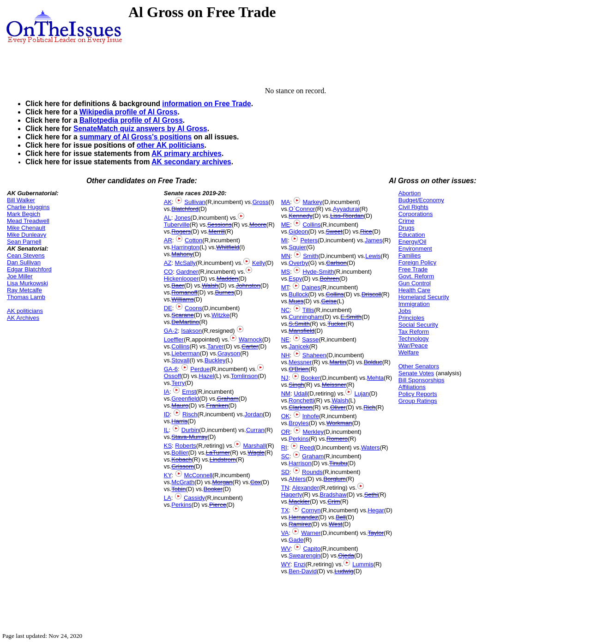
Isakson (191, 330)
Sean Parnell (24, 241)
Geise (329, 301)
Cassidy (194, 497)
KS (168, 445)
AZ (168, 262)
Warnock (250, 339)
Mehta (375, 377)
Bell (341, 517)
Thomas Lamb (26, 297)
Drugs (406, 227)
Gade (296, 539)
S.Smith (299, 323)
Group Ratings (417, 400)
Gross (261, 201)
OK (285, 416)
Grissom (182, 466)
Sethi (371, 494)
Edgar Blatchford (29, 269)
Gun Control (414, 283)
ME (285, 224)
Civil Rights (413, 207)
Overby (298, 262)
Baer (177, 285)
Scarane (182, 315)
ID (167, 414)
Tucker (336, 323)
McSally (185, 262)
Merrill (217, 231)
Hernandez (303, 517)
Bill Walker (21, 200)
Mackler (299, 501)
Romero (337, 438)
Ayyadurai (346, 208)
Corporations (415, 213)
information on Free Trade (206, 104)
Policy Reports (417, 393)
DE (168, 308)
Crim (333, 501)
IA (166, 391)
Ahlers (297, 478)
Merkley (313, 431)
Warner (310, 532)
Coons (193, 308)
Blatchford (185, 208)
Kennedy (300, 215)
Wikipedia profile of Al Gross (128, 112)
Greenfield (185, 398)
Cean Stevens (26, 255)
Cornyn (311, 510)
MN (285, 255)
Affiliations (412, 387)
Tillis (308, 309)
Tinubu (338, 463)
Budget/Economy (421, 200)
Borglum (335, 478)
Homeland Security (423, 297)
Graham (228, 398)
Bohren (329, 278)
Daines (311, 287)
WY (285, 564)
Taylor (376, 532)
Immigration (414, 303)
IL (166, 429)
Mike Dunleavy (26, 234)
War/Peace (413, 345)
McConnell (198, 475)
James (373, 240)
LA (167, 497)
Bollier (179, 452)
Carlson (336, 262)
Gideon (298, 231)
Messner (300, 362)
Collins (180, 346)
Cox (255, 482)
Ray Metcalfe (24, 290)
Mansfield (301, 330)
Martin (338, 362)
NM (285, 393)
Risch (190, 414)
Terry (178, 382)
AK (168, 201)
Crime (406, 220)
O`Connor (302, 208)
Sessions (219, 224)
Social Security (418, 324)
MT (285, 287)
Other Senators (418, 366)
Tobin (178, 489)
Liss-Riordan (347, 215)
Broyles (298, 423)
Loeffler (174, 339)
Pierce (217, 504)
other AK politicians (171, 145)
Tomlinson (244, 375)
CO (168, 271)
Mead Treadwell (28, 220)
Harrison (300, 463)
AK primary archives (186, 153)
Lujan (361, 393)
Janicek (299, 346)
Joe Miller (20, 276)
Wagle (255, 452)
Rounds (312, 471)
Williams (182, 299)
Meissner (334, 384)
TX (285, 510)
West (335, 524)
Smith (310, 255)
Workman (339, 423)
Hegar (376, 510)
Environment (415, 248)
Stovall (180, 360)
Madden (227, 278)
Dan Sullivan (24, 262)
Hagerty (291, 494)
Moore (257, 224)
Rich (369, 407)
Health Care (414, 290)
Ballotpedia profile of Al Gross (131, 120)
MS (285, 271)
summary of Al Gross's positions (135, 137)
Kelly (258, 262)
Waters (370, 447)
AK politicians (25, 310)
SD (285, 471)
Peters (309, 240)
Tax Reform (413, 331)
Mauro (179, 405)
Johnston (248, 285)
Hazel (206, 375)
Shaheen (314, 355)
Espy (295, 278)
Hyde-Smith (318, 271)
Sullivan (194, 201)
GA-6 (171, 369)
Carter (249, 346)
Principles (411, 317)
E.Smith (351, 316)
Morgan (222, 482)
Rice (366, 231)
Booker (213, 489)
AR (168, 240)
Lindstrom (223, 459)
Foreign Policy (417, 262)
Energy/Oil (412, 241)
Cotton (193, 240)
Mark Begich (23, 213)
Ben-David (303, 571)
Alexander (306, 487)
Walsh (210, 285)
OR (285, 431)
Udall (301, 393)
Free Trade (413, 269)
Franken (217, 405)
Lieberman (185, 353)
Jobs (404, 310)
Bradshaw (333, 494)
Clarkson (300, 407)
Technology (413, 338)
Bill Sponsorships (421, 380)
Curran (255, 429)
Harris (179, 421)
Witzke (220, 315)
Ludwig (343, 571)
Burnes (224, 292)
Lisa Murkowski (27, 283)
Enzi (299, 564)
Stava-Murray (189, 436)
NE (285, 339)
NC (285, 309)
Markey (312, 201)
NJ (285, 377)
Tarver (215, 346)
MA (285, 201)
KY (168, 475)
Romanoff (184, 292)
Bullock (298, 294)
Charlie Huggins (28, 207)
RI (284, 447)
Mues (296, 301)
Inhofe (310, 416)
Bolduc (373, 362)
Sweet (334, 231)
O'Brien (298, 369)
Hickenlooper (181, 278)
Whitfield (227, 247)
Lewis (372, 255)
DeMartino (185, 321)
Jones (183, 217)
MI (284, 240)
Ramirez (300, 524)
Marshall (254, 445)
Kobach (181, 459)
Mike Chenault (26, 227)
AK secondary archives (191, 162)
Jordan (253, 414)
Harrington (185, 247)
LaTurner (218, 452)
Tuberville (177, 224)
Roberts (185, 445)
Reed (307, 447)
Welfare (408, 352)
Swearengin (304, 555)
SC (285, 456)
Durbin (190, 429)
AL (167, 217)
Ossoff (172, 375)
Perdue (200, 369)
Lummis (363, 564)
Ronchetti (301, 400)
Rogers (181, 231)
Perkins (181, 504)
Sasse (310, 339)
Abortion (409, 193)
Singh (296, 384)
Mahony (182, 254)
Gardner (187, 271)
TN (285, 487)
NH (285, 355)
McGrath (182, 482)
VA (285, 532)
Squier (297, 247)
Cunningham (306, 316)
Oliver (338, 407)
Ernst (189, 391)
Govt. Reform (416, 276)
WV (285, 548)
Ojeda (346, 555)
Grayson (228, 353)
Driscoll (371, 294)
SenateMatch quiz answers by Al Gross (140, 128)
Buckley (215, 360)
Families (409, 255)
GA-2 (171, 330)
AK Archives (23, 317)
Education (411, 234)
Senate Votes (416, 373)
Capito (311, 548)
